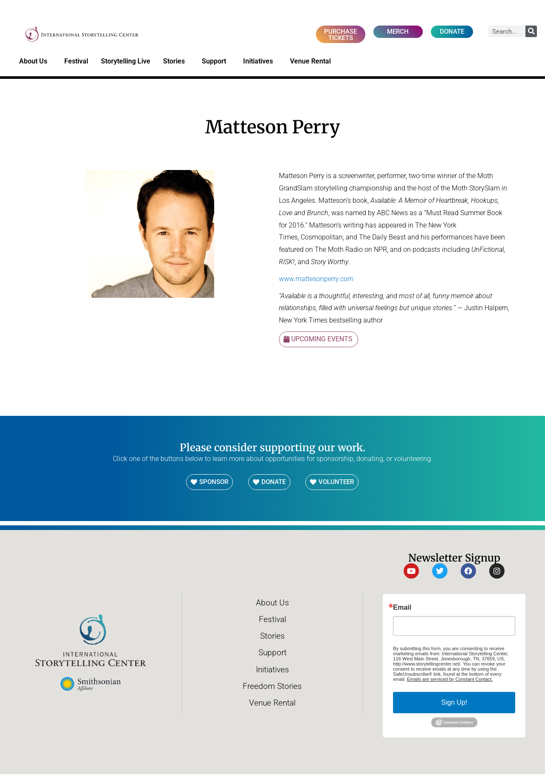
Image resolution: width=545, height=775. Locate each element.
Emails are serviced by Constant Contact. (450, 679)
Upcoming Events (322, 340)
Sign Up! (454, 702)
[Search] (531, 31)
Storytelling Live (125, 62)
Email (402, 608)
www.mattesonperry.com (316, 279)
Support (216, 62)
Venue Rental (312, 62)
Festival (76, 62)
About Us (35, 62)
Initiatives (260, 62)
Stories (176, 62)
